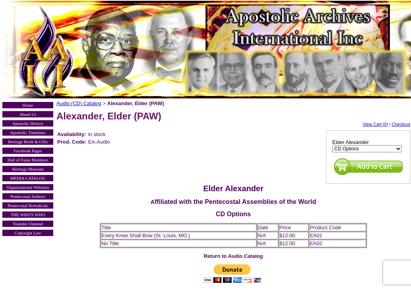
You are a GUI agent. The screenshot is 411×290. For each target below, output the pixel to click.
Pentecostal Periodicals (28, 205)
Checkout (401, 124)
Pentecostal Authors (27, 196)
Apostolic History (28, 123)
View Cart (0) (375, 124)
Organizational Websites (27, 187)
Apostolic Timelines (28, 132)
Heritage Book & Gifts (28, 141)
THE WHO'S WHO (27, 214)
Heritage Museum (27, 169)
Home (28, 105)
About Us (27, 114)
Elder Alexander (350, 142)
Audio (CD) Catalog (78, 103)
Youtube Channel (28, 223)
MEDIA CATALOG (28, 178)
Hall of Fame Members (28, 159)
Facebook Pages (28, 150)
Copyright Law (28, 232)
